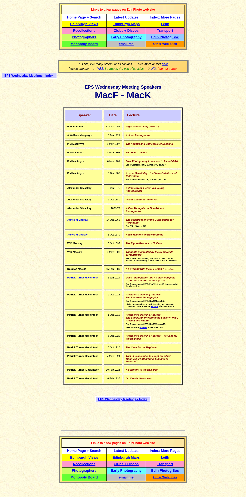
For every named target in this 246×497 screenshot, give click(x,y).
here (165, 64)
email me (126, 44)
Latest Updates (126, 17)
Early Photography (126, 37)
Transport (165, 31)
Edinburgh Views (84, 24)
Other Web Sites (165, 43)
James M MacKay (77, 219)
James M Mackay (77, 234)
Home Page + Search (84, 17)
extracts (154, 306)
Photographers (84, 37)
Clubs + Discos (126, 31)
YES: (120, 68)
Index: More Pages (165, 17)
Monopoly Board (84, 44)
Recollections (84, 31)
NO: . (164, 68)
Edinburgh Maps (126, 24)
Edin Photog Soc (165, 37)
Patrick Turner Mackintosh (82, 277)
